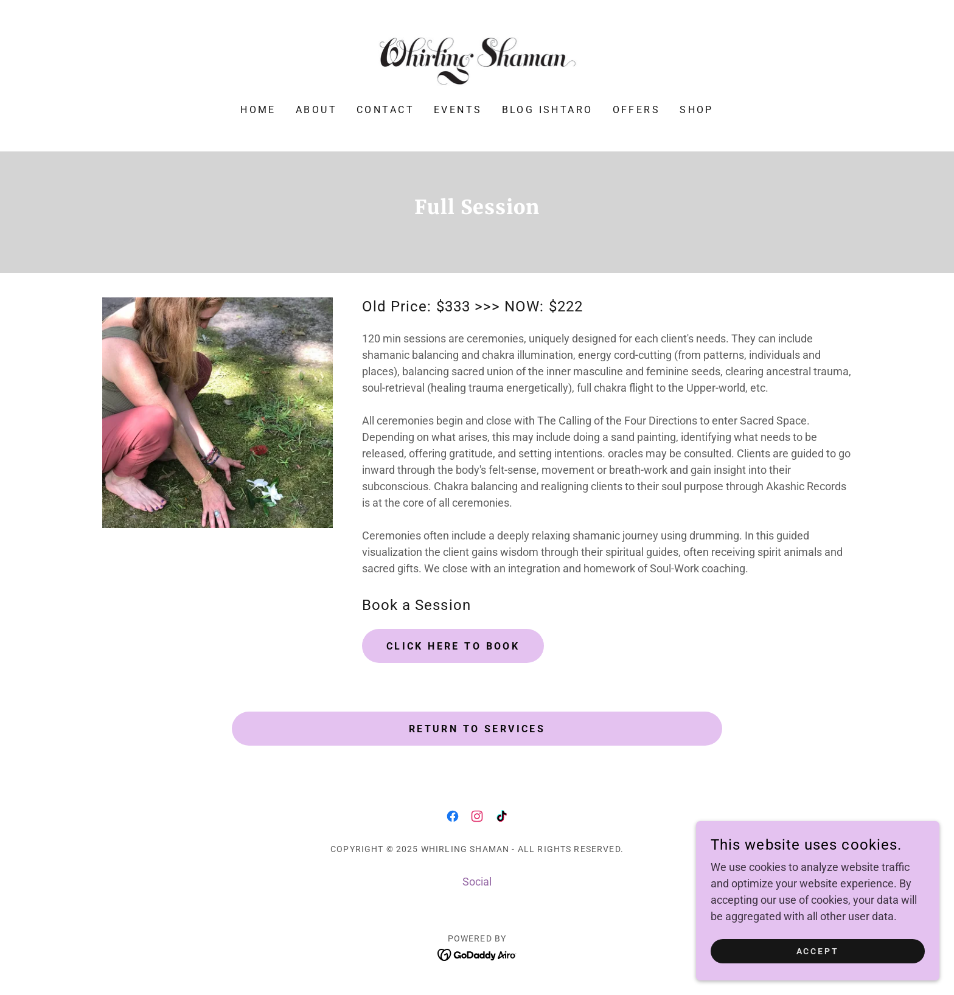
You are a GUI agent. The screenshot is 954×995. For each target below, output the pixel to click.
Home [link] (258, 110)
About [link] (316, 110)
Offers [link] (637, 110)
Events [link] (458, 110)
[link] (477, 60)
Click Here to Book (453, 646)
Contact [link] (385, 110)
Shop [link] (697, 110)
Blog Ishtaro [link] (547, 110)
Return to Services (477, 729)
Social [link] (477, 881)
